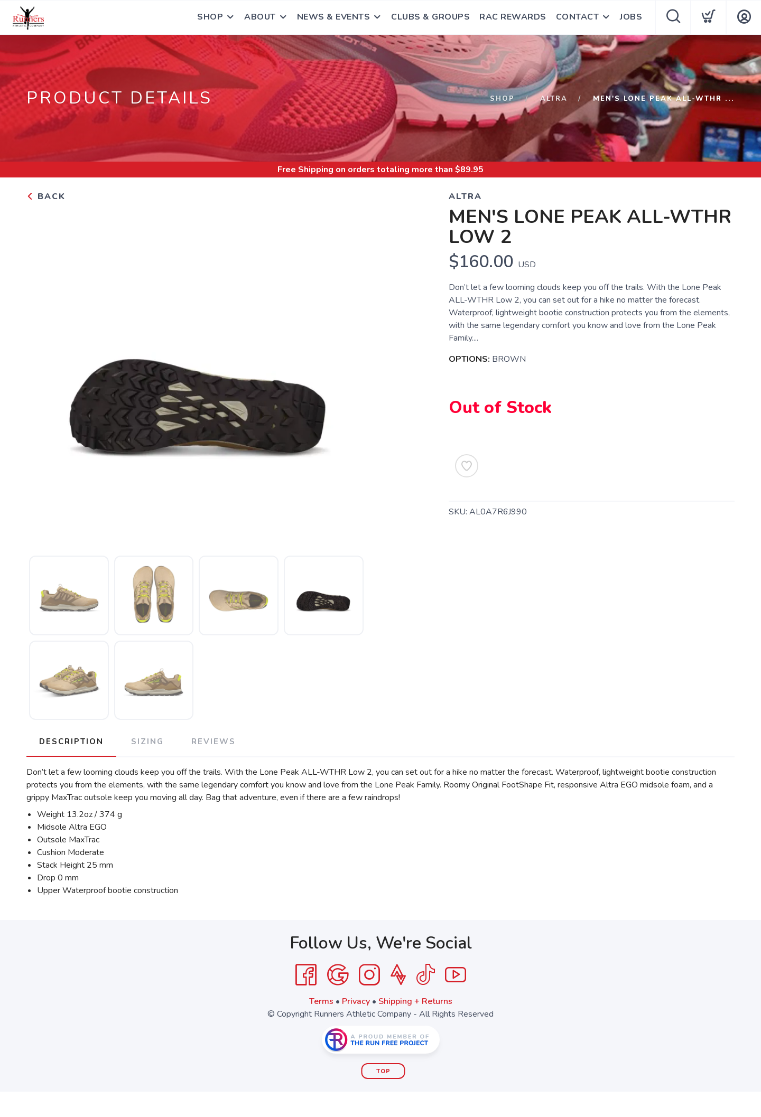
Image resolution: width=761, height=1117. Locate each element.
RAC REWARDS (512, 17)
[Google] (338, 975)
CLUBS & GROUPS (430, 17)
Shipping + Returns (415, 1001)
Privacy (356, 1001)
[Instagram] (369, 975)
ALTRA (554, 99)
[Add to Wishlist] (466, 465)
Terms (321, 1001)
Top (383, 1071)
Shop (502, 99)
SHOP (210, 17)
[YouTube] (455, 975)
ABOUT (260, 17)
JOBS (631, 17)
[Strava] (398, 975)
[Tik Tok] (425, 975)
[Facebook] (306, 975)
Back (46, 196)
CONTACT (577, 17)
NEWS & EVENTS (333, 17)
